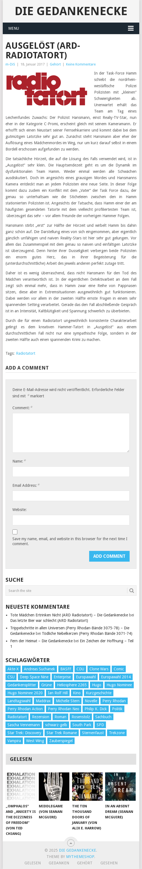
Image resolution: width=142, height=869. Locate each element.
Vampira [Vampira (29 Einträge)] (14, 741)
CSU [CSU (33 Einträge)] (11, 677)
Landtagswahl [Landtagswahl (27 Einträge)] (19, 701)
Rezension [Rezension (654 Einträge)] (40, 717)
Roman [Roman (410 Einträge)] (60, 717)
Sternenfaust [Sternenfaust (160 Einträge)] (93, 733)
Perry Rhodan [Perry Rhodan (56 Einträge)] (114, 701)
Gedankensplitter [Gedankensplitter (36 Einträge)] (21, 685)
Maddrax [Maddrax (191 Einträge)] (43, 701)
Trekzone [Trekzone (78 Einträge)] (117, 733)
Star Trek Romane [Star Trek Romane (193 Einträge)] (62, 733)
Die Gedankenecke (71, 11)
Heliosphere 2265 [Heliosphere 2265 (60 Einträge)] (72, 685)
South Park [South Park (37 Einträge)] (81, 725)
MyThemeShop (80, 856)
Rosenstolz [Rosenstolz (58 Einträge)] (81, 717)
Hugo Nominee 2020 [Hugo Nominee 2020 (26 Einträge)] (25, 693)
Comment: (22, 407)
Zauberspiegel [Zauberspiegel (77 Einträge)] (61, 741)
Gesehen (109, 863)
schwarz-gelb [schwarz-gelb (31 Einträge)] (56, 725)
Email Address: (25, 485)
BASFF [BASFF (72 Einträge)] (65, 669)
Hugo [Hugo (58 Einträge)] (96, 685)
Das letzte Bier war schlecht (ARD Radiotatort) (49, 620)
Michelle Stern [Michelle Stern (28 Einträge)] (68, 701)
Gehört (55, 64)
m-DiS (10, 64)
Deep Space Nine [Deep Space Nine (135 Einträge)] (34, 677)
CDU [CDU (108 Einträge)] (80, 669)
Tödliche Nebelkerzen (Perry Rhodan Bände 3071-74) (87, 633)
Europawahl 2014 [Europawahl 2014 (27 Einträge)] (116, 677)
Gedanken (59, 863)
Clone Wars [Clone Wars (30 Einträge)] (98, 669)
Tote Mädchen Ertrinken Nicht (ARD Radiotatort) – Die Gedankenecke (69, 615)
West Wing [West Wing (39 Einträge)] (35, 741)
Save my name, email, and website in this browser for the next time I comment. (69, 541)
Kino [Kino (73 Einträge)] (77, 693)
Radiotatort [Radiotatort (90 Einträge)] (17, 717)
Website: (19, 509)
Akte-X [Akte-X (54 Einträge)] (13, 669)
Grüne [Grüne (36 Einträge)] (46, 685)
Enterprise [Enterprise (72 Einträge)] (62, 677)
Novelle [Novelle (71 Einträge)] (91, 701)
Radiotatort (25, 353)
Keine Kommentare (81, 64)
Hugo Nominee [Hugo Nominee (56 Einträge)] (119, 685)
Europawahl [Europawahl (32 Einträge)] (86, 677)
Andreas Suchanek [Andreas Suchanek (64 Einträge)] (39, 669)
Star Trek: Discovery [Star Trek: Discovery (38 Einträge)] (24, 733)
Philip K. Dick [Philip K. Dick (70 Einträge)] (95, 709)
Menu (13, 28)
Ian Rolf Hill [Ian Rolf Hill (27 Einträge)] (58, 693)
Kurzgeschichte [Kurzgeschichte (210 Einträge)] (98, 693)
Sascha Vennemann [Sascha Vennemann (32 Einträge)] (23, 725)
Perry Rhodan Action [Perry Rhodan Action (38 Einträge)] (25, 709)
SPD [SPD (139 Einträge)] (100, 725)
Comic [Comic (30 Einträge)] (119, 669)
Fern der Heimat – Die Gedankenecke (41, 641)
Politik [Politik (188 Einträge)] (117, 709)
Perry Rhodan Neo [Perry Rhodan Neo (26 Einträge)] (63, 709)
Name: (19, 461)
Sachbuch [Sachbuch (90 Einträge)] (103, 717)
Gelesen (32, 863)
